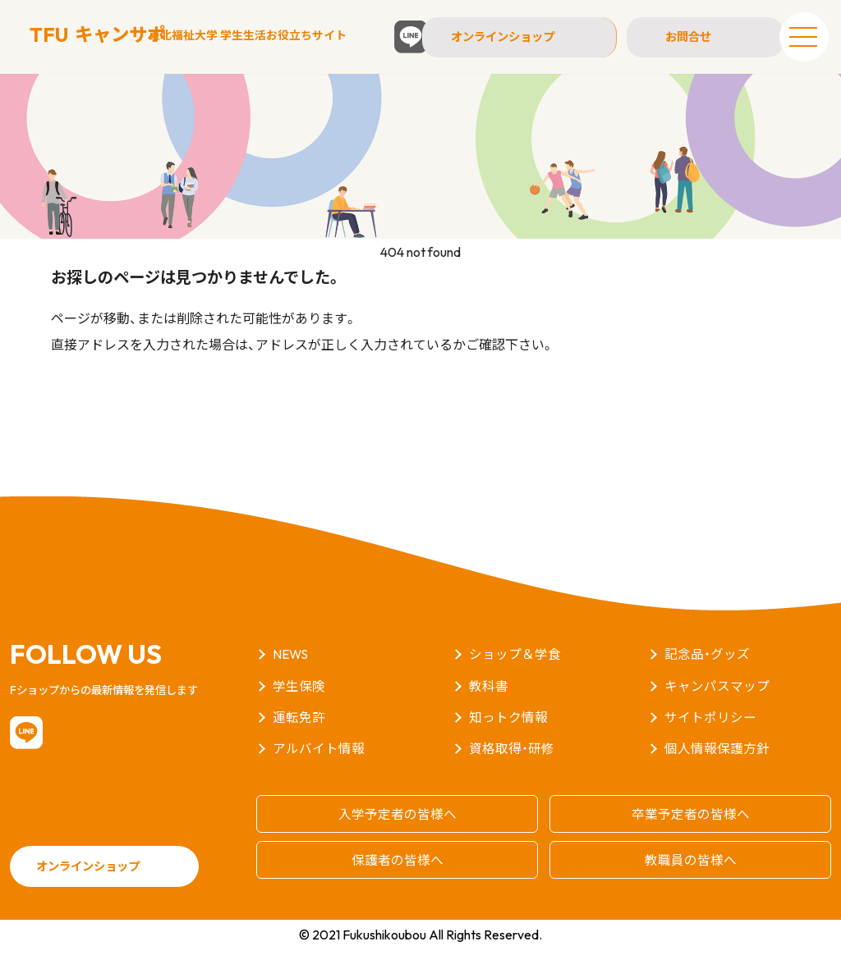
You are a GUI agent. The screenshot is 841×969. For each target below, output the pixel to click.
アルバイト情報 (319, 768)
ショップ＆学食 (515, 674)
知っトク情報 (508, 737)
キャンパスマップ (717, 705)
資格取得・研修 (511, 768)
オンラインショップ (516, 37)
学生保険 (299, 705)
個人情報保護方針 (717, 768)
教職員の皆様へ (691, 878)
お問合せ (685, 37)
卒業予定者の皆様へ (691, 833)
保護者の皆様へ (397, 878)
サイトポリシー (710, 737)
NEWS (291, 674)
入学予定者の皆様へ (397, 833)
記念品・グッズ (707, 674)
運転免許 (299, 737)
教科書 (488, 705)
